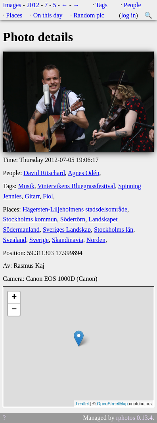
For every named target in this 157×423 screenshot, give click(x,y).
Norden (95, 239)
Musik (26, 186)
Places (14, 15)
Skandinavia (67, 239)
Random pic (88, 15)
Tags (101, 5)
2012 (33, 5)
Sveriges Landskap (67, 229)
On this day (48, 15)
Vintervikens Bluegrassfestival (76, 186)
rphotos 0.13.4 (134, 417)
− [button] (14, 310)
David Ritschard (44, 173)
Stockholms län (113, 229)
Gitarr (32, 196)
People (132, 5)
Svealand (14, 239)
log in (128, 15)
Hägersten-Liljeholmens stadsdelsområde (75, 209)
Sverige (39, 239)
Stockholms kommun (30, 219)
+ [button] (14, 297)
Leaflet (82, 403)
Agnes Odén (84, 173)
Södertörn (72, 219)
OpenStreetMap (112, 403)
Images (12, 5)
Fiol (48, 196)
